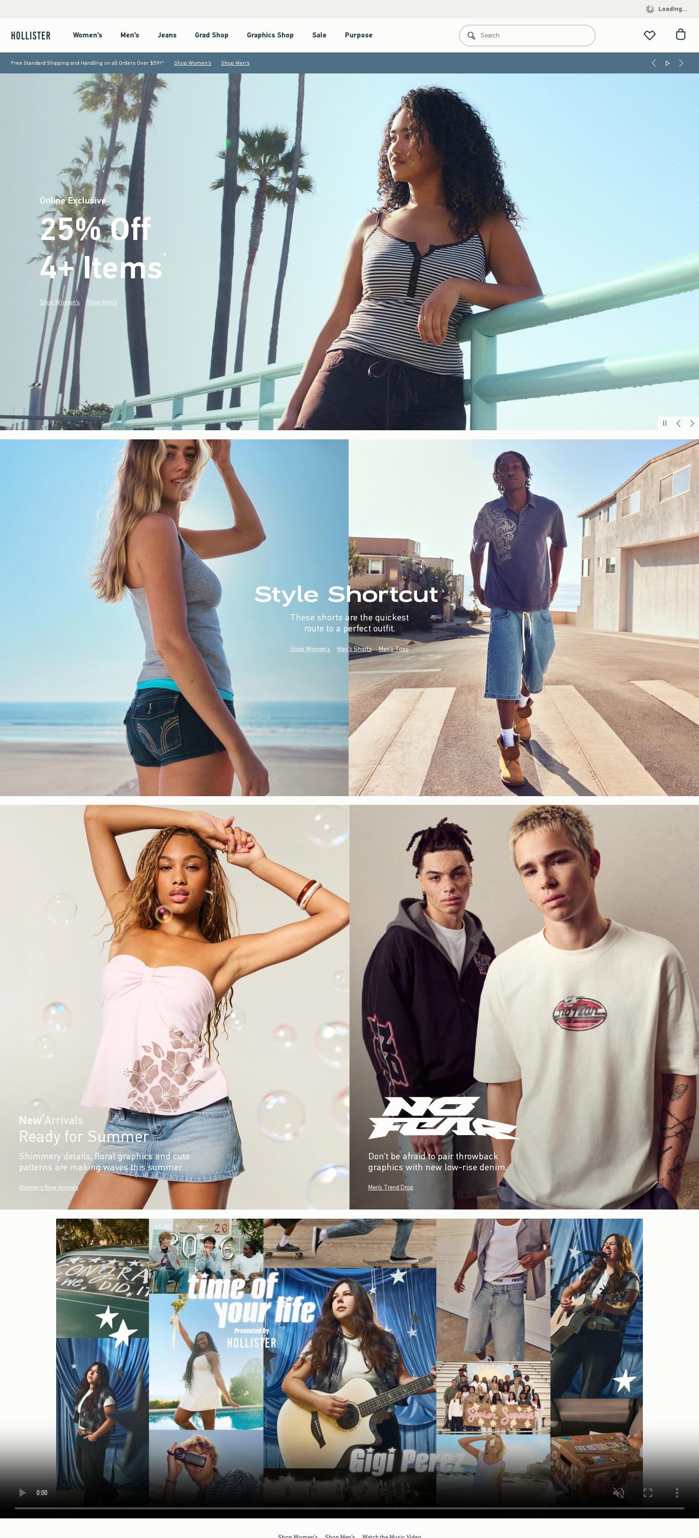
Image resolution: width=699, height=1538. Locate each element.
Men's (129, 35)
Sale (319, 35)
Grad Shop (212, 35)
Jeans (167, 35)
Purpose (359, 35)
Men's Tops (394, 648)
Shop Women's (192, 63)
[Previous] (654, 63)
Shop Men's (235, 63)
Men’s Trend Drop (390, 1187)
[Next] (681, 63)
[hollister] (35, 35)
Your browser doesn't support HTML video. (349, 1368)
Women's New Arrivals (48, 1187)
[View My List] (650, 35)
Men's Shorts (354, 648)
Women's (87, 35)
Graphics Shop (270, 35)
